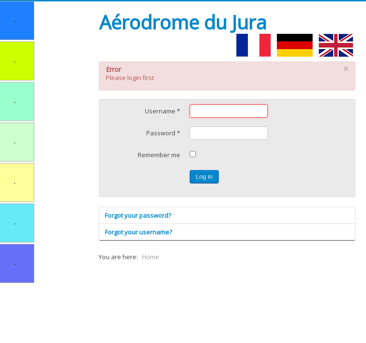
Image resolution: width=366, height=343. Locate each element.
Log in (204, 176)
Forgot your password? (138, 215)
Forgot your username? (138, 232)
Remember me (159, 155)
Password (163, 133)
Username (162, 111)
